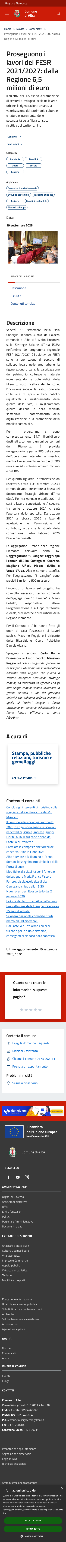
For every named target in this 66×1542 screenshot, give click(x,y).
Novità (20, 29)
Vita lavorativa (11, 1255)
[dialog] (33, 1513)
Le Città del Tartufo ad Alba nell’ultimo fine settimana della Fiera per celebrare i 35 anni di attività (32, 906)
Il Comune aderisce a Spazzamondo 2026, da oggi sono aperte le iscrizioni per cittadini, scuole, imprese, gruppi (31, 827)
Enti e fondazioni (12, 1211)
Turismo (7, 1275)
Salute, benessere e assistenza (20, 1319)
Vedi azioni (15, 144)
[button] (33, 1536)
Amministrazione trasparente (19, 1483)
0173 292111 (32, 1430)
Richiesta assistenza (14, 1464)
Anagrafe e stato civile (15, 1246)
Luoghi (6, 1381)
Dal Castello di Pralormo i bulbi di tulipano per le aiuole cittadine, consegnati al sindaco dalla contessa (30, 931)
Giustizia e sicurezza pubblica (19, 1304)
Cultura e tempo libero (15, 1250)
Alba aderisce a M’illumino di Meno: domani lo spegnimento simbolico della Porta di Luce (32, 861)
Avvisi (5, 1358)
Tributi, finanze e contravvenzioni (22, 1309)
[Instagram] (26, 1177)
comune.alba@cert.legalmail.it (26, 1420)
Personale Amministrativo (17, 1221)
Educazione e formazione (17, 1299)
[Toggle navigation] (7, 13)
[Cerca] (58, 13)
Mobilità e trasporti (13, 1280)
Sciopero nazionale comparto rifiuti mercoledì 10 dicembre (29, 918)
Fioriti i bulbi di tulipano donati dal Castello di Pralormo (28, 839)
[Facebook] (8, 1177)
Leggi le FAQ (9, 1459)
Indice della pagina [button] (22, 276)
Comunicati (35, 29)
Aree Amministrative (14, 1202)
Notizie (6, 1348)
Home (7, 29)
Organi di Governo (13, 1197)
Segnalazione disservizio (16, 1454)
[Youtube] (17, 1177)
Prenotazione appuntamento (19, 1449)
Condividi (15, 137)
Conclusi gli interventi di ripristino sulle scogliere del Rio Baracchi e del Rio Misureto (31, 812)
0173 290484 (16, 1425)
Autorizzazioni (10, 1324)
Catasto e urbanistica (14, 1270)
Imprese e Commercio (15, 1260)
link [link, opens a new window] (4, 1513)
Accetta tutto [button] (33, 1520)
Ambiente (8, 1314)
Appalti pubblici (11, 1265)
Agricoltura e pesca (13, 1329)
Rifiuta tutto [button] (33, 1529)
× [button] (62, 1488)
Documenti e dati (12, 1226)
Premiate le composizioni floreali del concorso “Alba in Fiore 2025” (30, 849)
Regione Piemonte (16, 3)
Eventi (6, 1376)
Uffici (5, 1207)
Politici (6, 1216)
